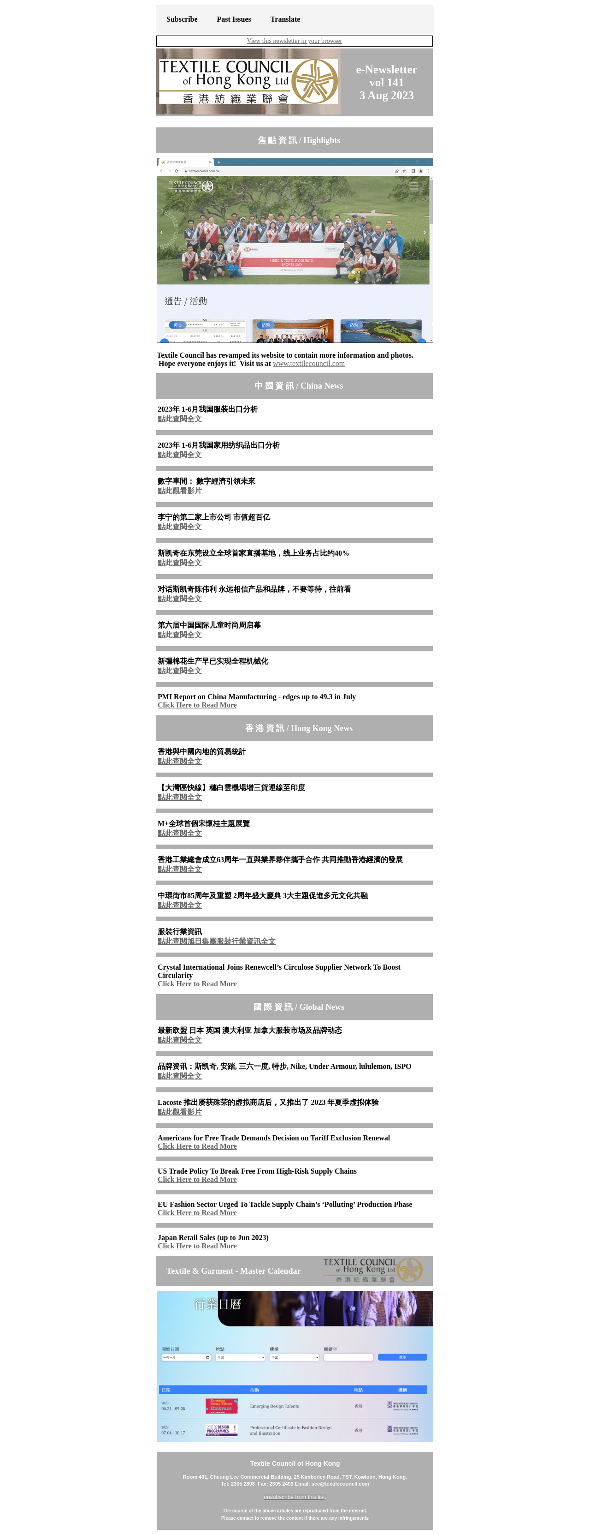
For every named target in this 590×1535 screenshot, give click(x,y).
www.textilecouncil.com (309, 363)
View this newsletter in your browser (294, 40)
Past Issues (234, 19)
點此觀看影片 (180, 491)
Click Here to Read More (197, 705)
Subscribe (182, 19)
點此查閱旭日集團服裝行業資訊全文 (217, 941)
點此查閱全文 (180, 419)
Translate (286, 19)
